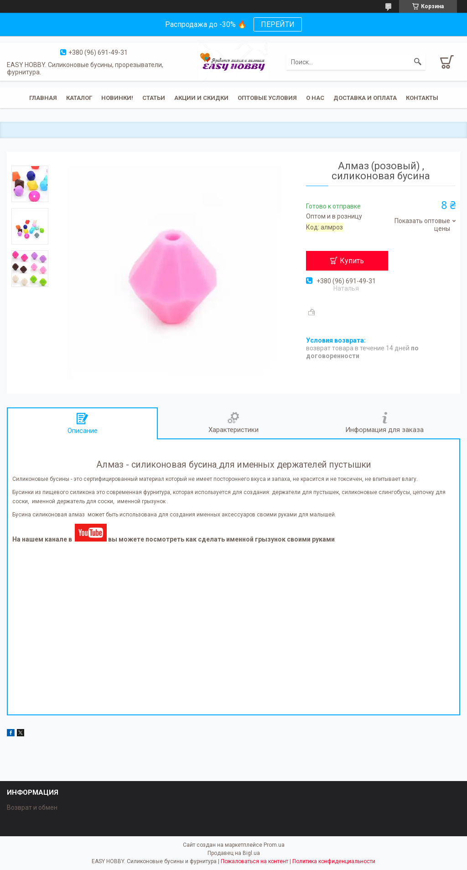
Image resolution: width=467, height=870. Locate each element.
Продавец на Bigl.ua (234, 853)
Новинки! (117, 97)
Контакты (422, 97)
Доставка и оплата (365, 97)
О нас (315, 97)
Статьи (153, 97)
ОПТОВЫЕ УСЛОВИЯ (267, 97)
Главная (43, 97)
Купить (352, 260)
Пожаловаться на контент (254, 861)
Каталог (79, 97)
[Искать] (417, 62)
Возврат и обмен (32, 807)
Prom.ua (274, 845)
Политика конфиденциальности (333, 861)
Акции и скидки (201, 97)
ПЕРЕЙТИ (278, 24)
